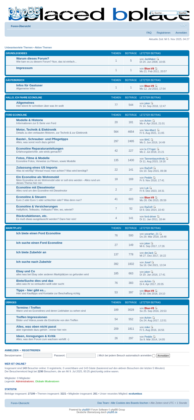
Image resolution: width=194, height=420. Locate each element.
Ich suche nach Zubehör (34, 261)
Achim (148, 120)
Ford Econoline (16, 115)
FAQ (149, 32)
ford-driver (150, 216)
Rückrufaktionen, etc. (31, 216)
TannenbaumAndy (154, 158)
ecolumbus (135, 393)
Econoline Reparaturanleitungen (39, 148)
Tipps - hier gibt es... (31, 290)
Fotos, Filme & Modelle (33, 158)
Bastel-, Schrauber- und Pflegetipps (42, 139)
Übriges (11, 302)
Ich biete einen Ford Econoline (38, 233)
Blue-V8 (149, 68)
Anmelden (181, 32)
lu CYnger (150, 149)
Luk (147, 188)
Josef (148, 262)
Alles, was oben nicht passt (36, 326)
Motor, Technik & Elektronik (36, 129)
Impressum (24, 68)
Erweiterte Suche (177, 16)
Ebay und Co (25, 271)
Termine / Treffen (28, 307)
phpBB (85, 409)
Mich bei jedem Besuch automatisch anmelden (127, 355)
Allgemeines (25, 102)
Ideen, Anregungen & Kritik (36, 336)
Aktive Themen (43, 47)
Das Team (103, 402)
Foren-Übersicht (21, 26)
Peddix (148, 177)
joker (147, 103)
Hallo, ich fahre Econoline (24, 97)
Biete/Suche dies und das (34, 280)
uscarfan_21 (152, 233)
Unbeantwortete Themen (19, 47)
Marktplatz (14, 228)
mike (147, 327)
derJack (149, 252)
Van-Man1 (150, 130)
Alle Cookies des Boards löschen (129, 402)
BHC (147, 139)
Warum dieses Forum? (32, 58)
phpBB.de (112, 412)
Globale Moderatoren (47, 381)
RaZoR (149, 168)
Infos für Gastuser (29, 85)
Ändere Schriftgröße (183, 25)
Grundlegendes (16, 53)
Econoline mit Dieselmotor (35, 187)
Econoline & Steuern (31, 197)
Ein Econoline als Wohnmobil (37, 177)
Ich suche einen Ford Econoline (39, 242)
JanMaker (150, 59)
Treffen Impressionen (31, 317)
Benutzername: (13, 355)
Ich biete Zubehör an (31, 252)
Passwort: (59, 355)
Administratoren (25, 381)
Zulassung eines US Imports (36, 167)
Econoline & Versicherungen (37, 206)
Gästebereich (15, 80)
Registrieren (163, 32)
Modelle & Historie (29, 120)
